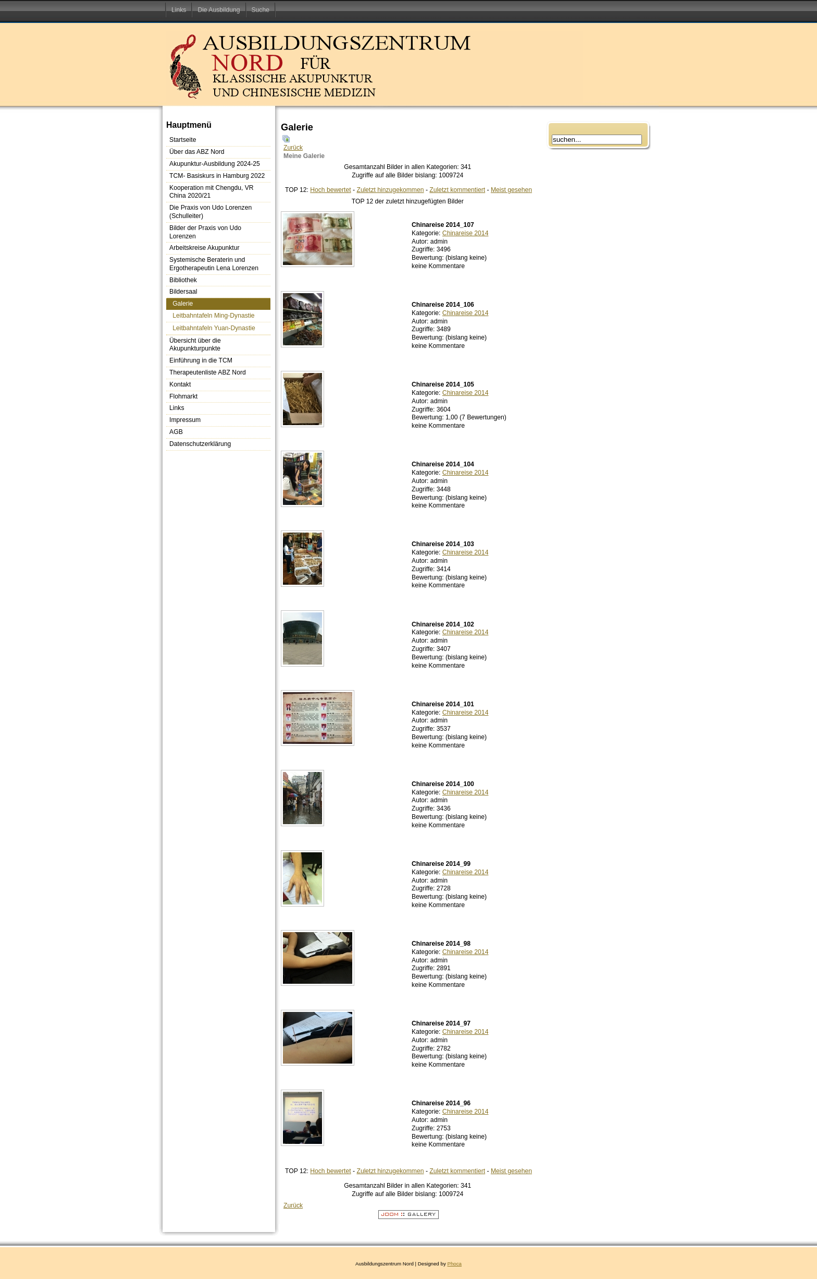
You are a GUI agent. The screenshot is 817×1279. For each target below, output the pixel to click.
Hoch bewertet (330, 190)
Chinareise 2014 (465, 233)
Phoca (454, 1263)
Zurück (293, 147)
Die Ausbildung (218, 10)
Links (178, 10)
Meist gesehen (511, 190)
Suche (260, 10)
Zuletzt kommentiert (457, 190)
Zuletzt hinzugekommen (390, 190)
